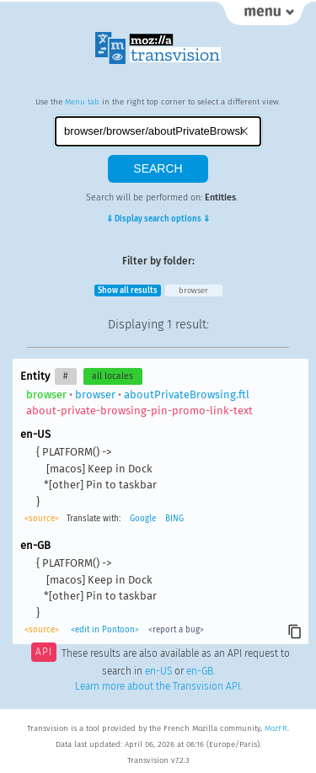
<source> (41, 519)
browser (193, 290)
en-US (158, 671)
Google (143, 519)
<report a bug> (176, 630)
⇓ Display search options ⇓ (158, 219)
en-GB (199, 671)
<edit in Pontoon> (105, 630)
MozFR (276, 728)
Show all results (128, 290)
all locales (112, 376)
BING (174, 519)
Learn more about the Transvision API (157, 686)
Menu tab (82, 102)
